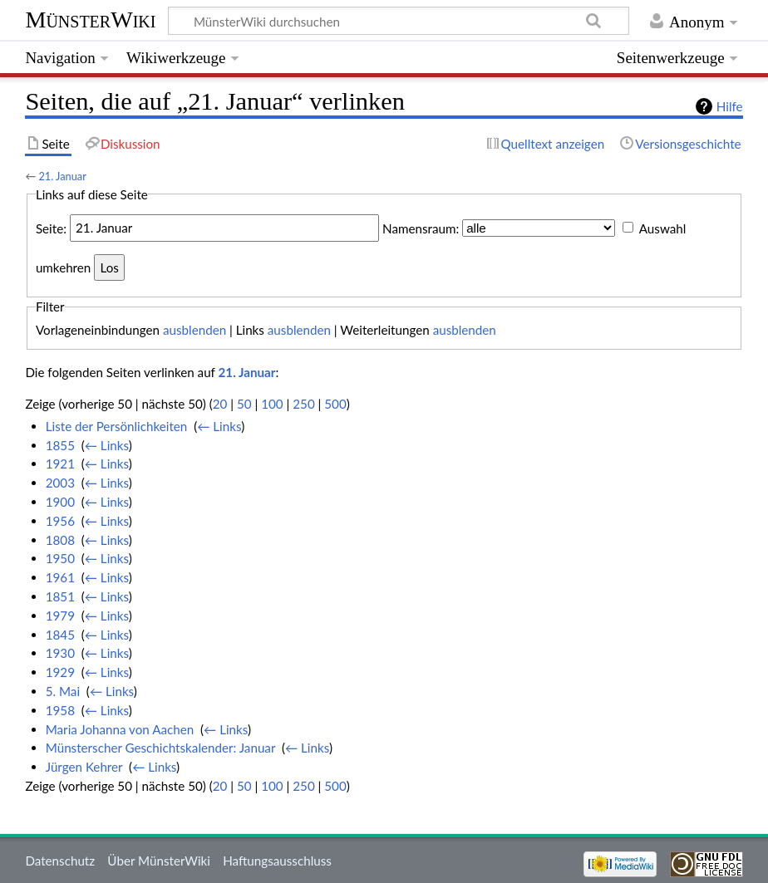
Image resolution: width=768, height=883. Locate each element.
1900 (60, 501)
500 (335, 403)
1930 (60, 652)
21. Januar (62, 176)
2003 (60, 482)
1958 (60, 710)
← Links (219, 426)
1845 (60, 634)
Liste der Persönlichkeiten (117, 426)
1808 (60, 539)
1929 (60, 672)
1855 (60, 445)
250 (303, 403)
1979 (60, 615)
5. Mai (63, 691)
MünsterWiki (90, 19)
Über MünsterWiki (158, 860)
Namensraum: (420, 227)
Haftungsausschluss (277, 860)
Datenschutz (60, 860)
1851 (60, 596)
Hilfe (729, 106)
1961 (60, 577)
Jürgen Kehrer (84, 766)
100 (272, 403)
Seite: (51, 227)
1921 (60, 463)
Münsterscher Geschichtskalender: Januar (160, 747)
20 (220, 403)
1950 (60, 558)
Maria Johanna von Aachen (120, 729)
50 (244, 403)
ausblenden (194, 329)
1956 (60, 520)
